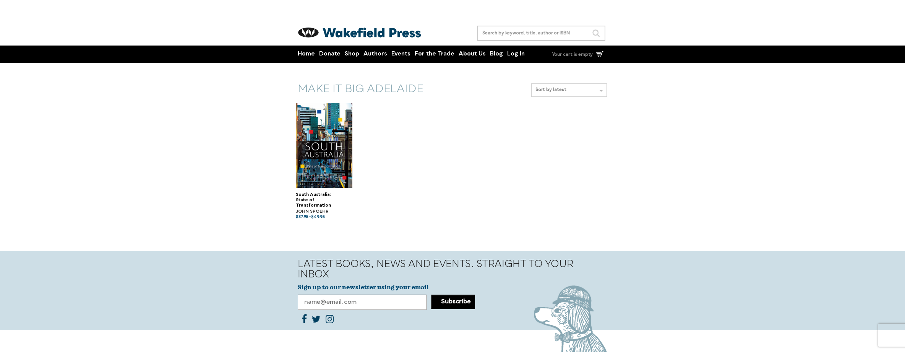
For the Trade (434, 54)
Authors (375, 54)
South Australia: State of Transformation (313, 200)
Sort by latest (569, 90)
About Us (472, 54)
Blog (496, 54)
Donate (330, 54)
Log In (516, 54)
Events (400, 54)
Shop (352, 54)
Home (306, 54)
